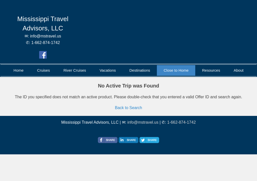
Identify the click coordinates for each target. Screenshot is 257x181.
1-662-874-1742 (181, 122)
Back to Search (128, 108)
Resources (211, 70)
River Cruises (74, 70)
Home (19, 70)
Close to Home (176, 70)
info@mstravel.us (142, 122)
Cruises (43, 70)
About (238, 70)
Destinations (139, 70)
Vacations (108, 70)
